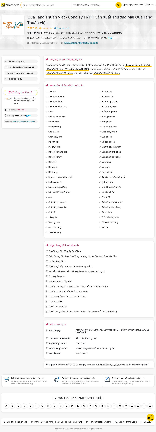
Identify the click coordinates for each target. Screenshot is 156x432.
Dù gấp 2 (52, 167)
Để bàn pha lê (108, 141)
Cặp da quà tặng (109, 126)
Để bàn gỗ (53, 141)
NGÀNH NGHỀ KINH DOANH (19, 73)
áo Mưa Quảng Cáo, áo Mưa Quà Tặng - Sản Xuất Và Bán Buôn (78, 286)
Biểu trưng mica (109, 111)
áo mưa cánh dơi (56, 96)
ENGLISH (150, 5)
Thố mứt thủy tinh (110, 217)
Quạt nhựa (107, 212)
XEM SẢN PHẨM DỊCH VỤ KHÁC (20, 67)
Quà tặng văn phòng (111, 207)
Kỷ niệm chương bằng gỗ (60, 177)
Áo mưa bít (107, 91)
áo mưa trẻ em (55, 101)
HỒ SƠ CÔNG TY (13, 79)
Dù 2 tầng (106, 162)
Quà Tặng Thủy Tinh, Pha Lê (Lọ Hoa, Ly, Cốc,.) (70, 266)
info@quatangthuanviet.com (44, 43)
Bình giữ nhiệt (108, 116)
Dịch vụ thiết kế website (128, 378)
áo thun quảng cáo (57, 106)
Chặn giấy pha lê (109, 131)
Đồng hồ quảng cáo (57, 151)
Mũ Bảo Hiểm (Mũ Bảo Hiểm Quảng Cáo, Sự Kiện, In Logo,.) (77, 271)
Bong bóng (107, 121)
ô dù (50, 197)
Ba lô (50, 111)
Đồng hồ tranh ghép (111, 151)
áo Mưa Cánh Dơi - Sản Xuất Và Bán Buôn (68, 291)
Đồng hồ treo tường (111, 156)
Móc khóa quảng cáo (111, 187)
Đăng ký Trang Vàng (133, 5)
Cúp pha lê (107, 136)
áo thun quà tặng (110, 101)
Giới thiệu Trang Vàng (17, 421)
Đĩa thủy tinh (54, 146)
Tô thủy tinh (54, 222)
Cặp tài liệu (53, 131)
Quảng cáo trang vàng (78, 378)
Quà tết (51, 212)
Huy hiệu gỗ (107, 172)
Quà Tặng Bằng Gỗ (58, 306)
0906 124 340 (100, 37)
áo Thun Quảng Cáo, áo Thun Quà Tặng (67, 296)
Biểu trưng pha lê (56, 116)
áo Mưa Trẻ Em (56, 301)
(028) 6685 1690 (38, 37)
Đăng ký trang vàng (27, 378)
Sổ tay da (52, 217)
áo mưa (52, 91)
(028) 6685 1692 (72, 37)
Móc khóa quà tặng (57, 187)
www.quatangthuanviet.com (81, 42)
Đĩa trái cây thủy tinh (111, 146)
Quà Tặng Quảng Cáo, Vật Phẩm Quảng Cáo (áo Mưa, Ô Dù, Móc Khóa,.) (83, 311)
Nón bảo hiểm (108, 192)
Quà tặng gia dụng (57, 202)
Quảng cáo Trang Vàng (71, 421)
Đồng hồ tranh (55, 156)
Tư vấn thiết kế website (100, 421)
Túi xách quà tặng (110, 222)
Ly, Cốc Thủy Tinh (57, 261)
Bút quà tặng (54, 126)
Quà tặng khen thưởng (112, 202)
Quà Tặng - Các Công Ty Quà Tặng (65, 251)
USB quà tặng (54, 227)
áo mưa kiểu (107, 96)
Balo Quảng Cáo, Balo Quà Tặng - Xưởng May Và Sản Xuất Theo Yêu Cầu (83, 256)
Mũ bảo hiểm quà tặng (59, 192)
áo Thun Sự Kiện (109, 106)
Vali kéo (105, 227)
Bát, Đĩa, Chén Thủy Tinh (60, 281)
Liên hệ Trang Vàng (127, 421)
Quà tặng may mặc (57, 207)
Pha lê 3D (106, 197)
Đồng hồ (52, 162)
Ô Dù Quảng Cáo (57, 276)
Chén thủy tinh (55, 136)
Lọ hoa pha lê (54, 182)
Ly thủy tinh (107, 182)
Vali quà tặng (54, 232)
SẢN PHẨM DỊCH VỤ (15, 61)
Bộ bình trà (53, 121)
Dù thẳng (52, 172)
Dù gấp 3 (106, 167)
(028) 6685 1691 (55, 37)
